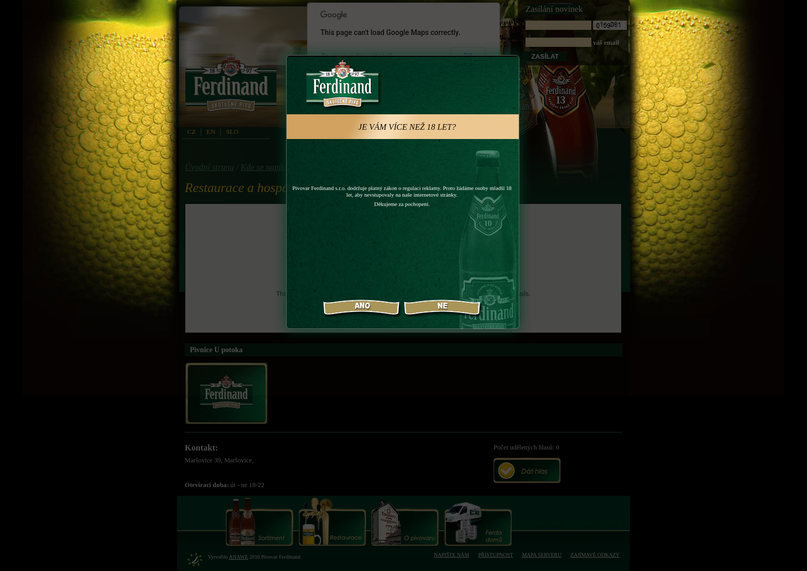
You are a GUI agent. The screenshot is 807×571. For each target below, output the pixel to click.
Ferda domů (478, 522)
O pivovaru (404, 522)
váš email (576, 34)
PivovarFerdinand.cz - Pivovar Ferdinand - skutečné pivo (232, 87)
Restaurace (332, 522)
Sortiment (259, 522)
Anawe (238, 557)
